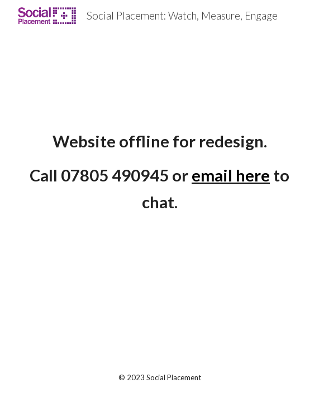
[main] (159, 172)
